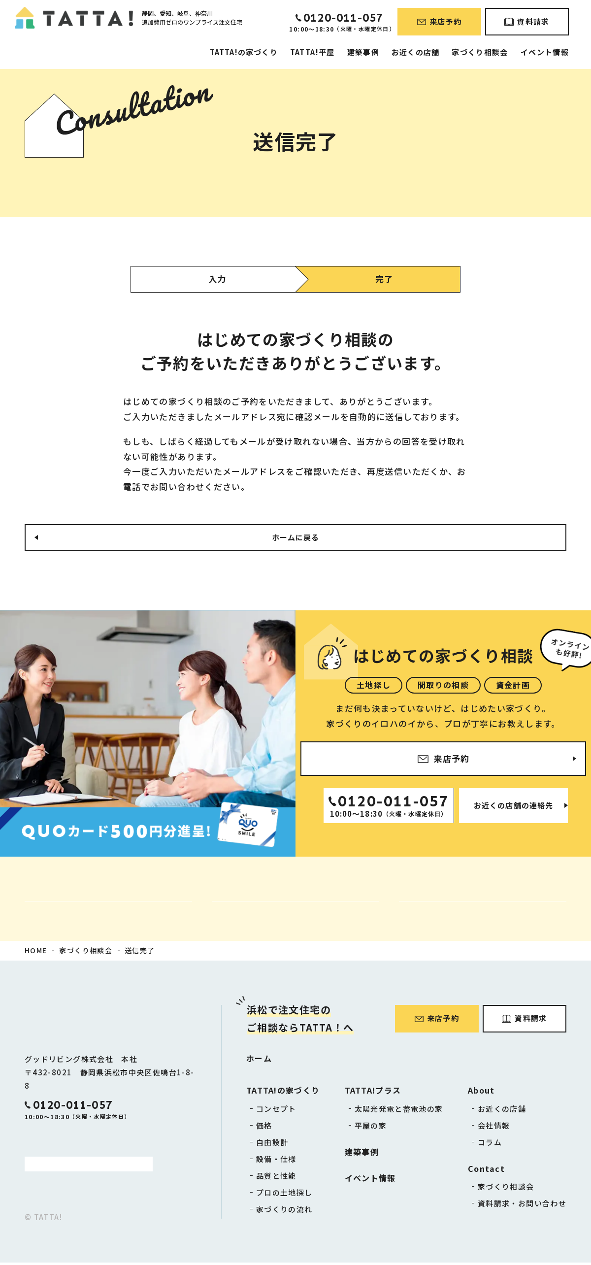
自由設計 (272, 1144)
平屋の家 (371, 1128)
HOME (36, 953)
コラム (490, 1144)
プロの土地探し (284, 1195)
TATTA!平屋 (312, 52)
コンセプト (276, 1111)
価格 (264, 1128)
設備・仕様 (276, 1161)
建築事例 (363, 52)
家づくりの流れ (284, 1211)
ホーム (259, 1060)
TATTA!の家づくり (244, 52)
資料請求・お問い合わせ (522, 1205)
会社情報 (494, 1128)
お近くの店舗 (415, 52)
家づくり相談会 (480, 52)
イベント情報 (545, 52)
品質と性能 (276, 1178)
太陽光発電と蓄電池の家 (399, 1111)
